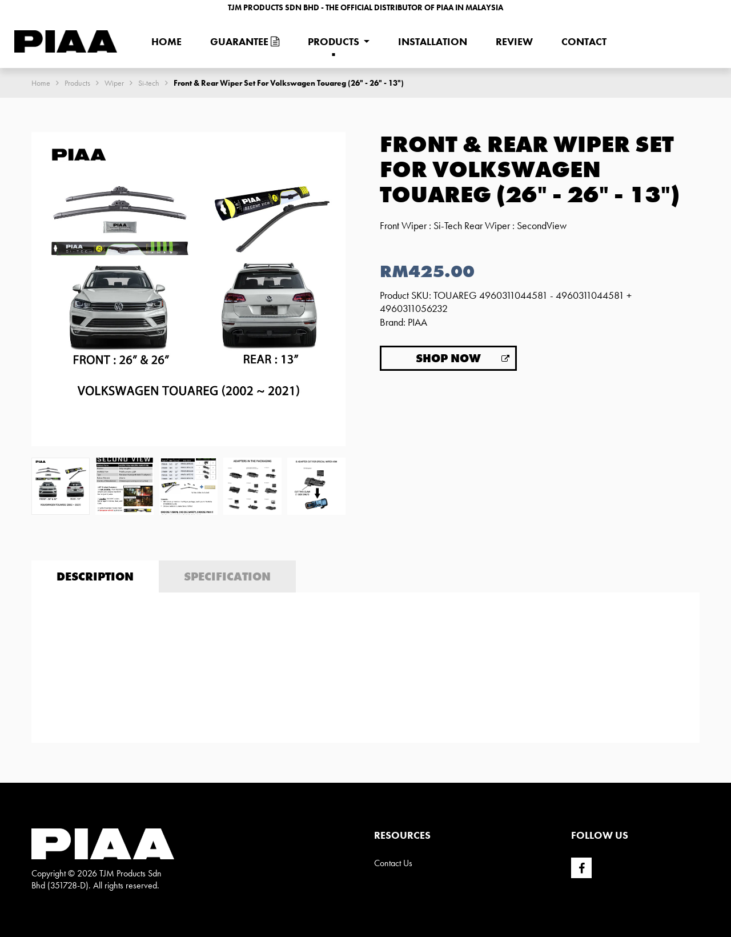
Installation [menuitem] (432, 41)
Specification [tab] (227, 576)
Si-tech (148, 83)
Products (77, 83)
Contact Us (393, 863)
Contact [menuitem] (584, 41)
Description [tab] (95, 576)
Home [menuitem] (166, 41)
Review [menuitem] (514, 41)
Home (40, 83)
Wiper (114, 83)
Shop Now (448, 358)
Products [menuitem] (333, 41)
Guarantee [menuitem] (244, 41)
